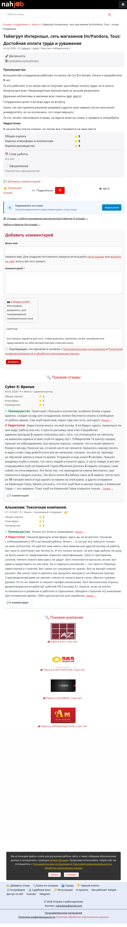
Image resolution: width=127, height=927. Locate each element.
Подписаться (112, 207)
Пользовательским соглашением (84, 349)
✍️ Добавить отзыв (18, 885)
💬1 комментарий (18, 495)
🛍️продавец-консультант (22, 61)
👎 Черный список (88, 885)
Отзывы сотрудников (15, 24)
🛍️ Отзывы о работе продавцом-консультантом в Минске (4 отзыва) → (45, 218)
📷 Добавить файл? (18, 301)
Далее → (106, 420)
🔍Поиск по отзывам (45, 885)
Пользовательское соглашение (63, 912)
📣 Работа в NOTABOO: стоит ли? (62, 698)
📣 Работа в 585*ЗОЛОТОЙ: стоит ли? (62, 669)
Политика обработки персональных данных (82, 917)
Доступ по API (14, 894)
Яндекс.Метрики (59, 860)
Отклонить (71, 874)
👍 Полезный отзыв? (12, 190)
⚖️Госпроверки (15, 889)
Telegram (44, 894)
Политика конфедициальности (36, 917)
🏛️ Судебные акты (39, 889)
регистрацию (95, 256)
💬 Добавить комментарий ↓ (22, 181)
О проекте (82, 889)
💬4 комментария (17, 602)
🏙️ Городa (67, 885)
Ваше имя (11, 243)
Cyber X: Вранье (19, 386)
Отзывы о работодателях (68, 901)
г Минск (35, 24)
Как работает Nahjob (103, 889)
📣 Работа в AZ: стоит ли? (62, 641)
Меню (123, 4)
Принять (54, 874)
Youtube (31, 894)
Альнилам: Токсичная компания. (36, 507)
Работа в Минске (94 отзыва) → (22, 224)
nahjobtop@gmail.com (69, 905)
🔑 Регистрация (63, 889)
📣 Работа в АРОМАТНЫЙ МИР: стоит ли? (62, 726)
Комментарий (15, 268)
